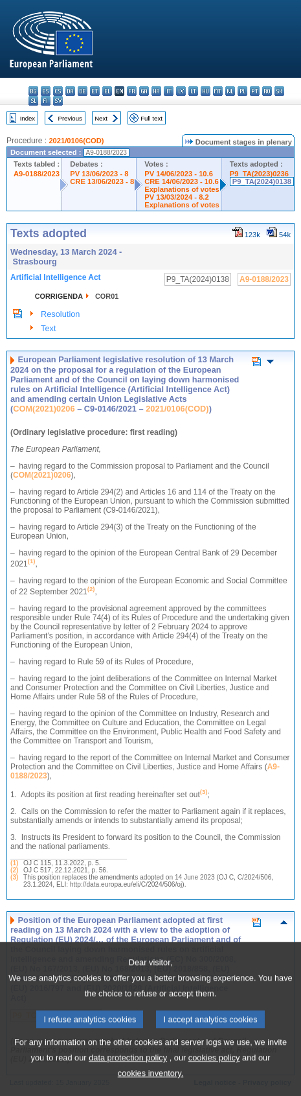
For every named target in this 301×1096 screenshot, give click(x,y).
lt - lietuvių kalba (193, 91)
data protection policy (128, 1081)
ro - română (267, 91)
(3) (14, 877)
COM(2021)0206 (43, 409)
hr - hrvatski (156, 91)
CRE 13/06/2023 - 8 (102, 181)
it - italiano (168, 91)
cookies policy (214, 1081)
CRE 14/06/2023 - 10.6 (181, 181)
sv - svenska (58, 101)
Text (48, 328)
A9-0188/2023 (37, 174)
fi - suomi (45, 101)
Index (27, 118)
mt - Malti (218, 91)
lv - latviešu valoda (181, 91)
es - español (45, 91)
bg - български (33, 91)
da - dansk (70, 91)
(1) (14, 863)
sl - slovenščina (33, 101)
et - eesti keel (95, 91)
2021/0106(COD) (76, 141)
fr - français (132, 91)
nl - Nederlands (230, 91)
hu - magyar (205, 91)
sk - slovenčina (279, 91)
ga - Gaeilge (144, 91)
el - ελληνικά (107, 91)
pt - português (255, 91)
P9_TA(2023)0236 (259, 174)
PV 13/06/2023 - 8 (99, 174)
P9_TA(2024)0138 (261, 181)
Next (101, 118)
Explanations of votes (181, 189)
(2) (14, 870)
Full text (151, 118)
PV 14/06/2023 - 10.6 (178, 174)
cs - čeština (58, 91)
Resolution (60, 314)
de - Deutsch (82, 91)
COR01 (106, 296)
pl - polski (242, 91)
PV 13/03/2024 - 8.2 (176, 197)
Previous (70, 118)
